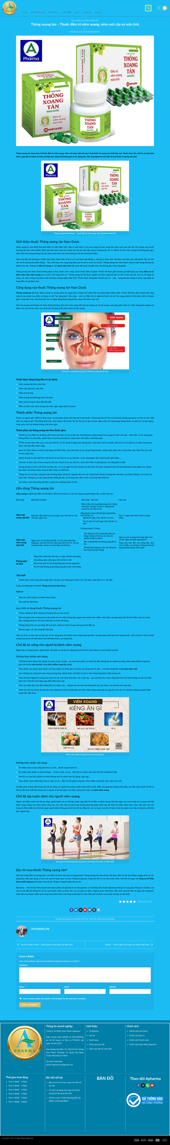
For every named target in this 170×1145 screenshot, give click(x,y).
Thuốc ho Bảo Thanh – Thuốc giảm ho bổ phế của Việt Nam (44, 944)
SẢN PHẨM (53, 12)
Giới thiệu (66, 12)
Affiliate (88, 12)
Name (22, 987)
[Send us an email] (143, 1085)
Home (24, 12)
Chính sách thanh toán (139, 1040)
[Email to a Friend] (81, 910)
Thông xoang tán (23, 153)
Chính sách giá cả (136, 1035)
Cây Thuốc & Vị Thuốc (80, 919)
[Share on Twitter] (76, 910)
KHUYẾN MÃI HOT (38, 12)
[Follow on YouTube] (152, 1085)
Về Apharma (94, 1031)
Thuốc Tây (92, 919)
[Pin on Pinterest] (85, 910)
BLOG (77, 12)
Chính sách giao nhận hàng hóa (142, 1044)
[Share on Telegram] (99, 910)
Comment (23, 965)
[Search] (148, 8)
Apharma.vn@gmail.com (62, 1064)
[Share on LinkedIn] (90, 910)
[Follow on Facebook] (138, 1085)
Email (67, 987)
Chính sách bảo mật (97, 1044)
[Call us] (148, 1085)
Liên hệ (98, 12)
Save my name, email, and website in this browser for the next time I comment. (54, 999)
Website (112, 987)
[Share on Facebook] (71, 910)
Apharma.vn (95, 32)
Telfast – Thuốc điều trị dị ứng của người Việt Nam (129, 944)
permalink (110, 919)
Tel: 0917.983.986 (54, 1061)
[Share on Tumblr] (94, 910)
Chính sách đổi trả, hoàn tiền (100, 1049)
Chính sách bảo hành (138, 1031)
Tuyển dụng (93, 1040)
